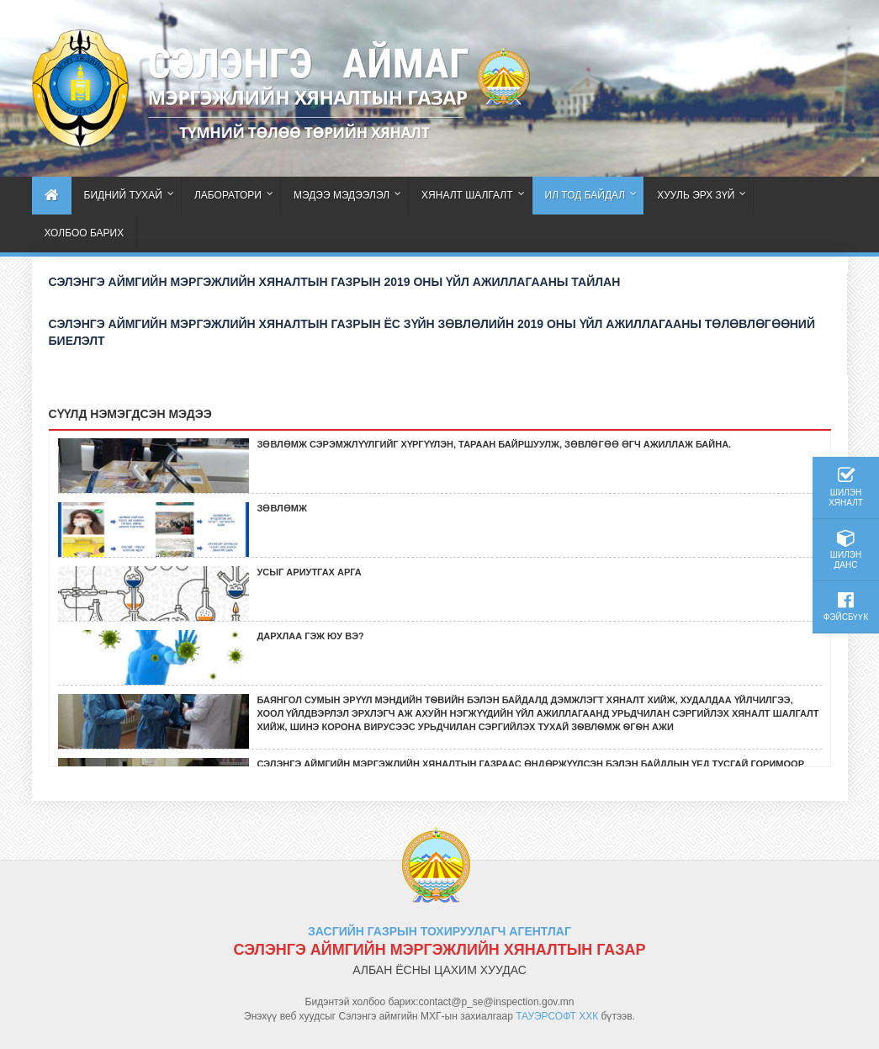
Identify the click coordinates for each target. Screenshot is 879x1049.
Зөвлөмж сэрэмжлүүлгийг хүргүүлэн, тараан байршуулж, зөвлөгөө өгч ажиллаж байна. (494, 444)
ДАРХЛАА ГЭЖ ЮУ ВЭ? (310, 636)
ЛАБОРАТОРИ (228, 195)
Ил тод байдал (585, 195)
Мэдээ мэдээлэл (341, 195)
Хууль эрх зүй (695, 195)
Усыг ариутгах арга (309, 572)
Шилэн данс (846, 549)
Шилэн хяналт (846, 487)
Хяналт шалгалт (466, 195)
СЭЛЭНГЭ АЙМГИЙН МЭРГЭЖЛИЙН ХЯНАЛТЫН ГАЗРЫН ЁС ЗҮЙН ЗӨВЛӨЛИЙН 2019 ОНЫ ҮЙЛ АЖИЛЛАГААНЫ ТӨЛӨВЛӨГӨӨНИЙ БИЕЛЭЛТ (432, 332)
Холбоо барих (84, 233)
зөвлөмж (282, 508)
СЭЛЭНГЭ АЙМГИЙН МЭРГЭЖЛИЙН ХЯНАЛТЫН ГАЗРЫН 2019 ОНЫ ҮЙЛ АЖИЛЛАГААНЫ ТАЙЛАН (335, 282)
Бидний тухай (123, 195)
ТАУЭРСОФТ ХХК (557, 1016)
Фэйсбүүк (846, 606)
